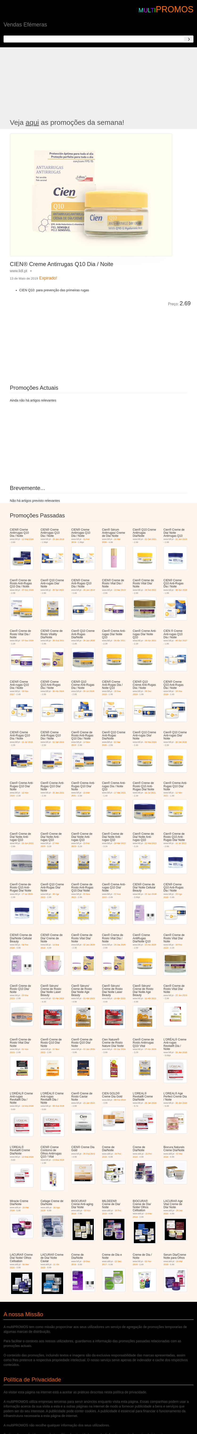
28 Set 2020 (181, 742)
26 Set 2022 (58, 590)
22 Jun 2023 (181, 539)
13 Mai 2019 (27, 539)
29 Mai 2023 (120, 843)
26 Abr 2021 (119, 640)
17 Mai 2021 (120, 792)
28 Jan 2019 (89, 590)
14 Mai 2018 (27, 1106)
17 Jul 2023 (27, 894)
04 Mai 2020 (150, 742)
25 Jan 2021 (58, 792)
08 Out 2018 (181, 590)
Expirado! (48, 278)
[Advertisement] (98, 83)
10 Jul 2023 (180, 843)
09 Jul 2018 (88, 691)
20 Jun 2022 (27, 843)
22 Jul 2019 (27, 742)
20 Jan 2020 (89, 640)
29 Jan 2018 (58, 539)
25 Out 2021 (150, 539)
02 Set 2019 (58, 742)
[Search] (188, 39)
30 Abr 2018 (58, 691)
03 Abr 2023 (58, 998)
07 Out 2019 (27, 590)
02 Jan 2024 (89, 1049)
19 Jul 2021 (150, 792)
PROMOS (174, 9)
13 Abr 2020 (150, 945)
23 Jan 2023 (89, 1103)
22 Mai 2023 (150, 843)
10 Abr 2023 (119, 998)
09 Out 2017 (181, 640)
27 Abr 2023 (150, 1049)
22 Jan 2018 (150, 894)
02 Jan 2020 (89, 945)
